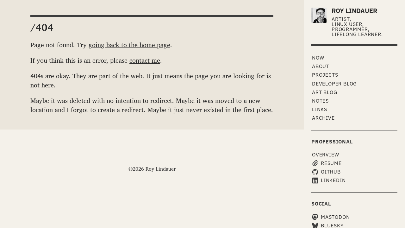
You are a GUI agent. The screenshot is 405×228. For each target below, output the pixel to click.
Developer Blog (334, 83)
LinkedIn (329, 180)
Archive (323, 118)
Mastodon (331, 217)
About (320, 66)
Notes (320, 101)
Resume (327, 163)
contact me (144, 60)
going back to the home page (129, 45)
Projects (325, 75)
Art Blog (324, 92)
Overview (325, 154)
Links (319, 109)
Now (318, 57)
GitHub (326, 171)
